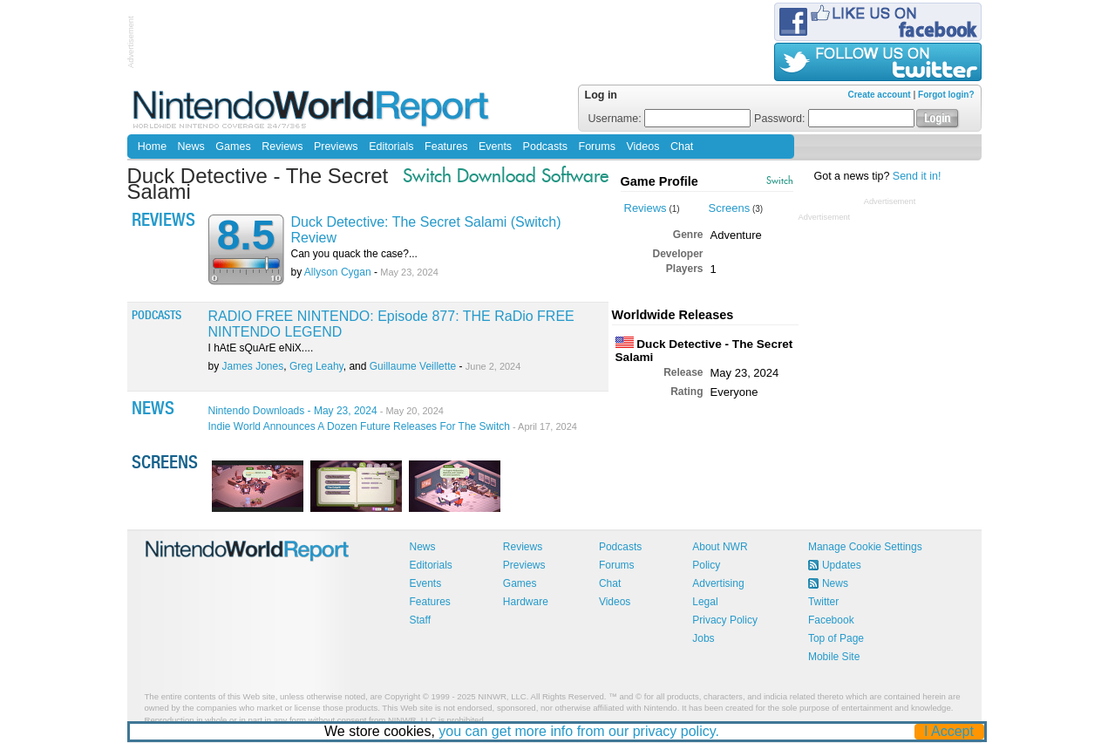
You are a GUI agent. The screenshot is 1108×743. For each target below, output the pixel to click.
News (191, 146)
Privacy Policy (725, 620)
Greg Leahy (316, 366)
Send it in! (917, 176)
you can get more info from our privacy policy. (578, 731)
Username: (669, 118)
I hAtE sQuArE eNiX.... (261, 348)
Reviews (282, 146)
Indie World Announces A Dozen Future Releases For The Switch (392, 426)
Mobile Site (834, 657)
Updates (841, 565)
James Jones (253, 366)
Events (495, 146)
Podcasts (545, 146)
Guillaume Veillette (413, 366)
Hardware (525, 602)
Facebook (831, 620)
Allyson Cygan (337, 272)
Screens (730, 208)
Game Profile (659, 181)
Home (152, 146)
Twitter (823, 602)
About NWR (719, 547)
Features (446, 146)
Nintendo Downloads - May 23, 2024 (326, 411)
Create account (878, 94)
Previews (336, 146)
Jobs (703, 638)
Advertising (718, 583)
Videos (642, 146)
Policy (706, 565)
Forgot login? (946, 94)
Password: (834, 118)
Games (232, 146)
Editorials (391, 146)
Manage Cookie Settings (865, 547)
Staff (420, 620)
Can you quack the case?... (354, 254)
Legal (704, 602)
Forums (597, 146)
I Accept (949, 731)
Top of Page (836, 638)
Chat (681, 146)
